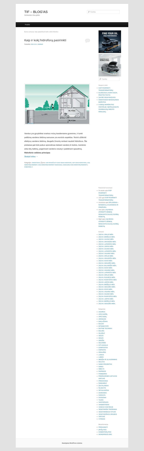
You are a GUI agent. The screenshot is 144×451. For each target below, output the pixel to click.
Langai (101, 355)
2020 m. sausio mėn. (106, 249)
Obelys (101, 369)
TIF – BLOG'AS (36, 12)
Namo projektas (105, 364)
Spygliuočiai (104, 390)
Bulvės (101, 331)
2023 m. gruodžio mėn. (107, 242)
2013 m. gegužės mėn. (107, 303)
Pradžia (27, 24)
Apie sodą (102, 316)
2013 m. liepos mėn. (106, 299)
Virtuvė (102, 416)
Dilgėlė (102, 333)
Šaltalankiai (104, 385)
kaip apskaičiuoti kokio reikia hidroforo (59, 162)
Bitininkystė (104, 326)
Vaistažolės (103, 402)
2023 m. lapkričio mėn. (107, 244)
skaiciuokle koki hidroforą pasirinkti (75, 165)
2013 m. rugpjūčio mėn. (108, 296)
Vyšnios (102, 419)
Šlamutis (102, 388)
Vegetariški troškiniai (108, 409)
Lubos (101, 357)
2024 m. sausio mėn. (106, 239)
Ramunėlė (103, 383)
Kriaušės (102, 352)
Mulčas (102, 362)
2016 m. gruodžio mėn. (107, 258)
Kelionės (102, 343)
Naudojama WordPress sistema (72, 443)
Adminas (40, 44)
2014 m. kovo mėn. (105, 289)
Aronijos (102, 319)
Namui (101, 366)
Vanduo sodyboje (106, 407)
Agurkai (102, 312)
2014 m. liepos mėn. (106, 282)
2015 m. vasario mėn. (107, 270)
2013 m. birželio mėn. (107, 301)
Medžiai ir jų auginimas (108, 359)
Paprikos (102, 371)
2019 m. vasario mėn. (107, 253)
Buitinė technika (105, 328)
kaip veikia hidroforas (79, 162)
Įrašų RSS (102, 429)
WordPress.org (105, 434)
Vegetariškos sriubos (108, 414)
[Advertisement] (57, 65)
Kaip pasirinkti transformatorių (106, 193)
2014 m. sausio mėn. (106, 294)
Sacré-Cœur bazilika (107, 97)
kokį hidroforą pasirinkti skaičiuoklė (50, 165)
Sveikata (102, 395)
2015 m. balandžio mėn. (108, 265)
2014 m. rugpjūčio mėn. (108, 280)
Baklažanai (103, 321)
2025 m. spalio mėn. (106, 234)
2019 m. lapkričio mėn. (107, 251)
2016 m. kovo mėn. (105, 261)
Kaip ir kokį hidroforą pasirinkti (45, 40)
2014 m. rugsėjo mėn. (107, 277)
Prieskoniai (103, 381)
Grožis (101, 340)
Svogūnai (102, 397)
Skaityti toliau (31, 156)
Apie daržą (103, 314)
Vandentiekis (36, 162)
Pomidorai (103, 374)
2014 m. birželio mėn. (107, 284)
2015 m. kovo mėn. (105, 268)
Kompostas (103, 347)
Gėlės (101, 336)
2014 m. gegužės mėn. (107, 287)
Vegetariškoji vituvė (107, 412)
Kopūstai (102, 350)
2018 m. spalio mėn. (106, 256)
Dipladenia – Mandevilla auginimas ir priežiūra (108, 205)
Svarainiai (103, 393)
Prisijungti (103, 427)
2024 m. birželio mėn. (107, 237)
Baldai (101, 324)
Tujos (101, 400)
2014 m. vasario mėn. (107, 291)
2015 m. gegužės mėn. (107, 263)
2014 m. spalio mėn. (106, 275)
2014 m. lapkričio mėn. (107, 272)
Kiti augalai (103, 345)
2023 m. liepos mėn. (106, 246)
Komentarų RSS (105, 432)
